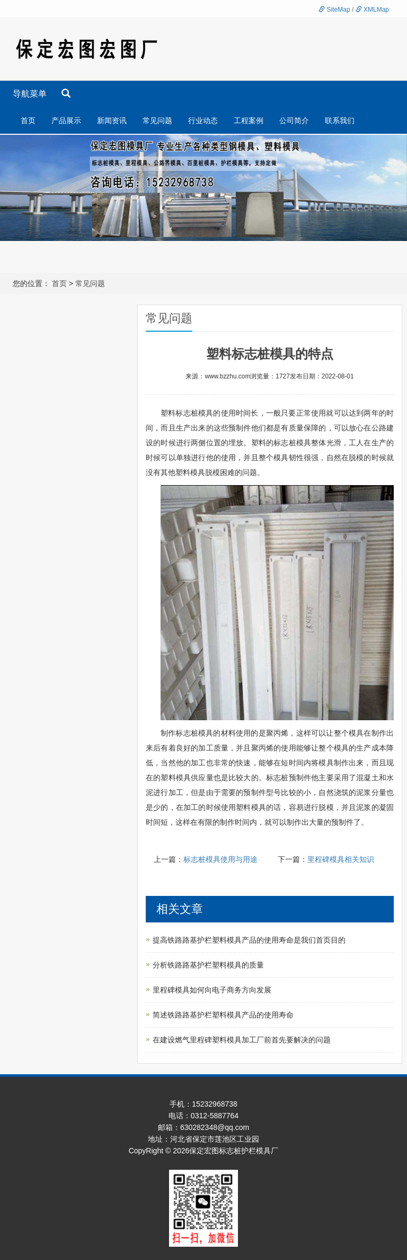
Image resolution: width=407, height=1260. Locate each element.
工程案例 (248, 120)
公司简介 (294, 120)
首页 (28, 120)
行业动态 (203, 120)
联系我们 (340, 120)
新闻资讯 (112, 120)
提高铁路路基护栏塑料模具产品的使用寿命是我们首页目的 (249, 940)
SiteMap (334, 9)
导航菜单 (30, 93)
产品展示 (66, 120)
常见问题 (157, 120)
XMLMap (372, 9)
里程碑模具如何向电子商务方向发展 (212, 990)
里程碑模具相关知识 (340, 859)
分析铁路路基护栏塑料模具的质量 (208, 965)
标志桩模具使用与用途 (220, 859)
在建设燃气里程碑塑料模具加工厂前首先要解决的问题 (242, 1039)
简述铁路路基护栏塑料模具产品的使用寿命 (223, 1015)
